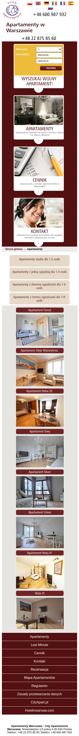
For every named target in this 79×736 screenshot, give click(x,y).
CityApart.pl (39, 702)
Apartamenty (39, 636)
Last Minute (39, 645)
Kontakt (39, 661)
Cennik (39, 653)
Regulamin (39, 686)
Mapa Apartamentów (39, 677)
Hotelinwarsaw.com (39, 710)
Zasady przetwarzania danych (39, 694)
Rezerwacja (39, 669)
